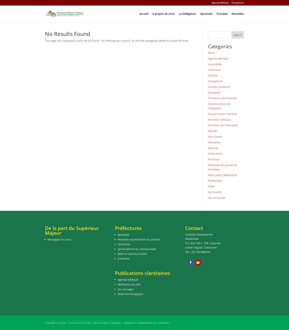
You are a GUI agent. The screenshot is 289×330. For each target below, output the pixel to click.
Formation (214, 92)
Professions (215, 180)
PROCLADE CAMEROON (222, 175)
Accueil (144, 14)
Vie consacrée (216, 198)
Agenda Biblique (220, 3)
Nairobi (212, 131)
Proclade (222, 14)
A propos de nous (163, 14)
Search (238, 35)
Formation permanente (222, 98)
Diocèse (213, 75)
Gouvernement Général (222, 114)
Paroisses (214, 159)
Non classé (215, 136)
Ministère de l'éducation (223, 125)
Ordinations (215, 153)
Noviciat (213, 148)
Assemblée (215, 64)
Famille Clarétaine (219, 87)
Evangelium (238, 3)
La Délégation (187, 14)
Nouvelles (238, 14)
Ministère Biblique (219, 119)
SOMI (211, 186)
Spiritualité (215, 192)
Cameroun (214, 69)
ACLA (211, 53)
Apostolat (206, 14)
